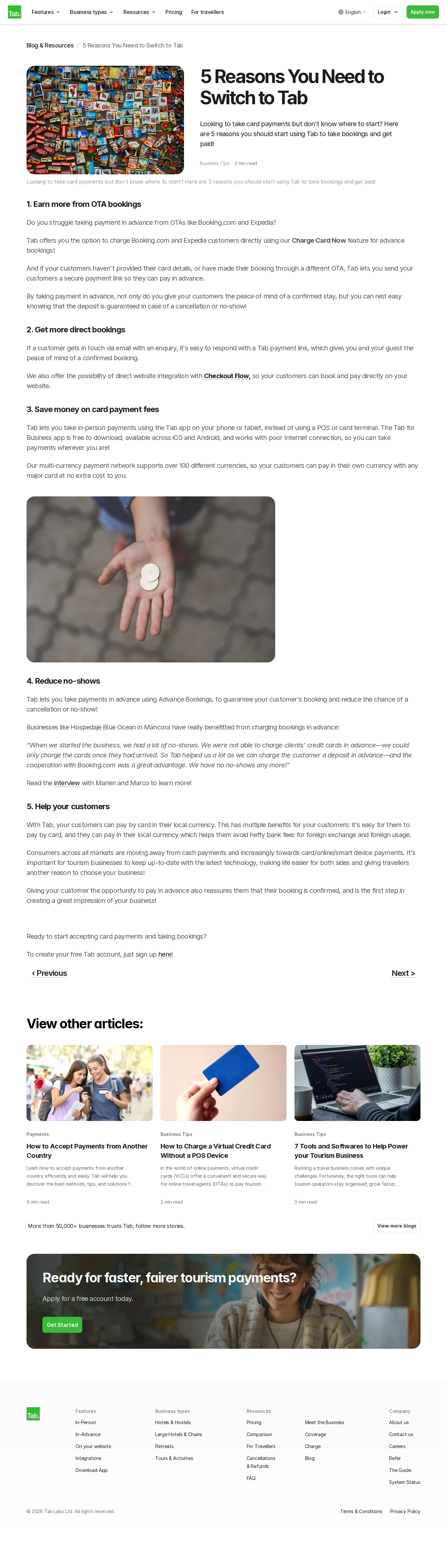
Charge (313, 1446)
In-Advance (88, 1434)
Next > (403, 973)
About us (399, 1422)
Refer (395, 1458)
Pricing (254, 1422)
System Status (404, 1482)
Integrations (88, 1458)
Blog (310, 1458)
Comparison (260, 1434)
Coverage (315, 1434)
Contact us (401, 1434)
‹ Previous (49, 973)
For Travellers (261, 1446)
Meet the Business (325, 1422)
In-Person (86, 1422)
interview (67, 783)
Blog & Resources (50, 45)
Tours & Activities (174, 1458)
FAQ (251, 1478)
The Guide (400, 1470)
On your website (93, 1446)
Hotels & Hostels (173, 1422)
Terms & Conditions (361, 1511)
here (164, 954)
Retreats (164, 1446)
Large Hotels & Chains (178, 1434)
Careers (397, 1446)
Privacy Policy (405, 1511)
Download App (92, 1470)
